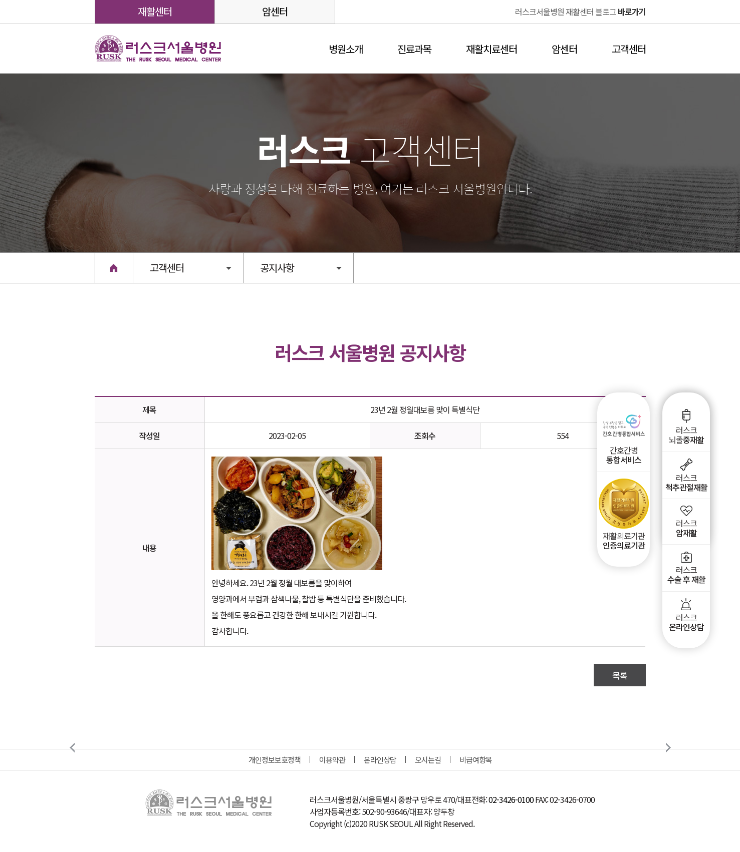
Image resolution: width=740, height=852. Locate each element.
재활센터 (155, 11)
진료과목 (414, 49)
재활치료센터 (491, 49)
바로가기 (580, 12)
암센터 (275, 11)
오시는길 (428, 759)
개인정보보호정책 (275, 759)
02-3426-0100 (511, 799)
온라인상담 (380, 759)
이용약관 (332, 759)
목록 (619, 675)
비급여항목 (475, 759)
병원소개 (346, 49)
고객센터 (629, 49)
